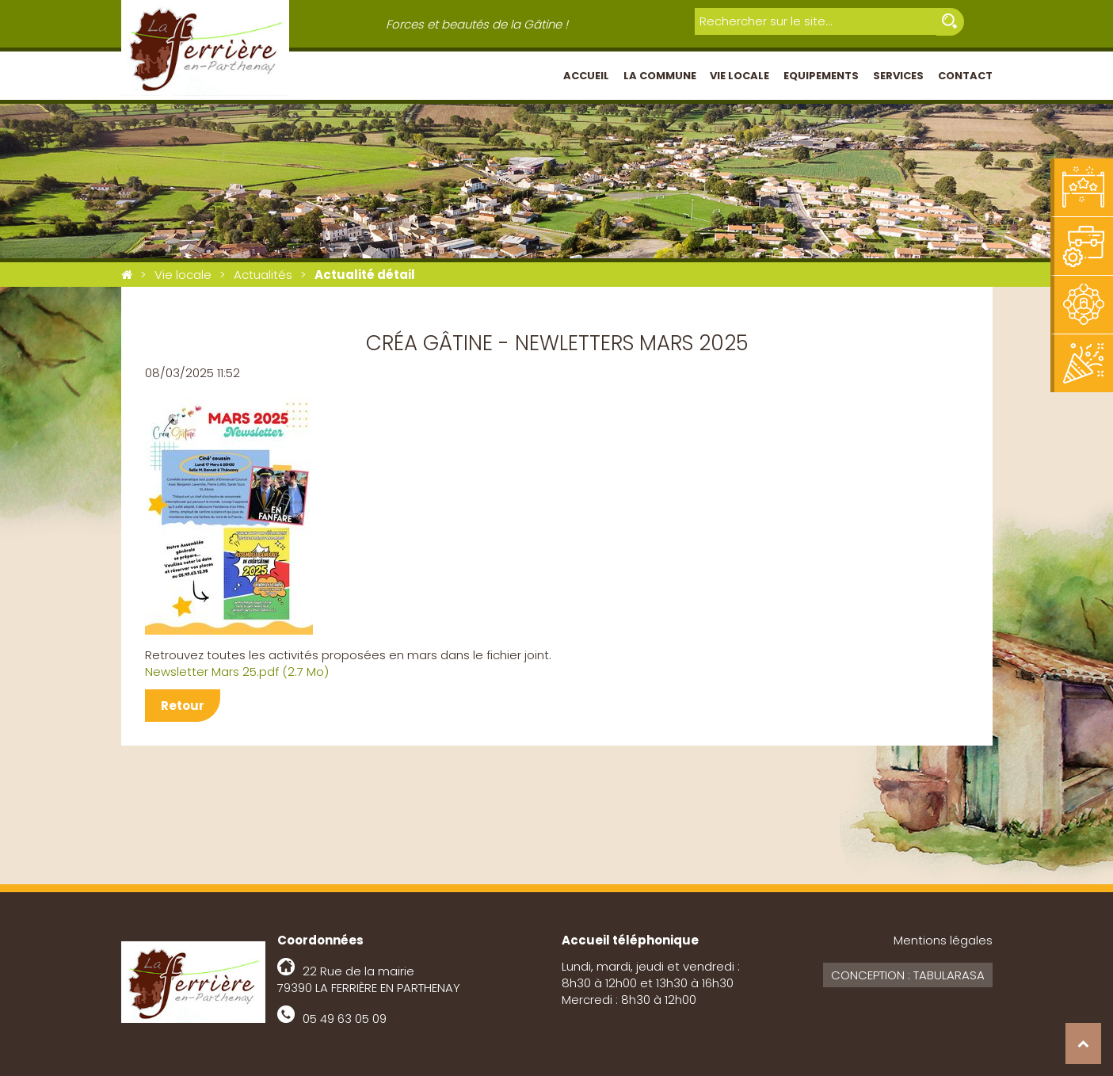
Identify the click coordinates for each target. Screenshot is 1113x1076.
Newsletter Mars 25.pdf (237, 671)
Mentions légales (943, 940)
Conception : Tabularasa (908, 975)
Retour (182, 705)
